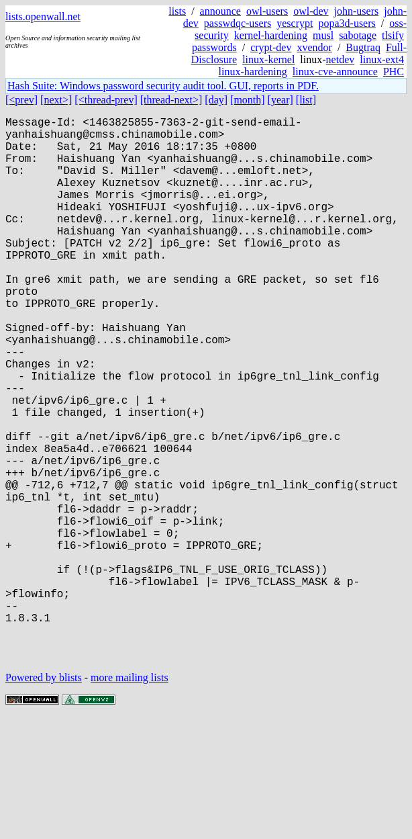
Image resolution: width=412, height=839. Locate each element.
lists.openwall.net (43, 16)
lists (177, 11)
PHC (393, 71)
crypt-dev (270, 47)
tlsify (393, 35)
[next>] (56, 99)
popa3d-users (346, 23)
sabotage (357, 35)
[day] (216, 99)
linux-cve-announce (335, 71)
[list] (306, 99)
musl (323, 35)
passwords (214, 47)
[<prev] (21, 99)
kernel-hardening (270, 35)
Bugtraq (363, 47)
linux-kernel (268, 59)
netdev (340, 59)
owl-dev (310, 11)
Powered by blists (43, 798)
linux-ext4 (382, 59)
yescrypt (294, 23)
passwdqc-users (237, 23)
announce (220, 11)
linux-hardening (253, 71)
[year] (280, 99)
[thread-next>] (171, 99)
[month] (247, 99)
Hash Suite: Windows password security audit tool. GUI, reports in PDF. (163, 85)
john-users (356, 11)
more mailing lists (129, 798)
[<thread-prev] (105, 99)
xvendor (314, 47)
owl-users (267, 11)
